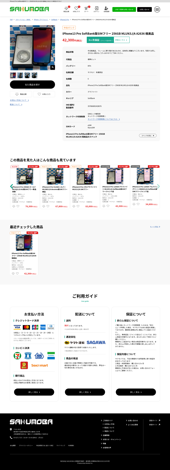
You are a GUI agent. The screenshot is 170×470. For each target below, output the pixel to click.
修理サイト (154, 424)
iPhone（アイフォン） (41, 20)
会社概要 (13, 445)
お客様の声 (106, 447)
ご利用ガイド (107, 420)
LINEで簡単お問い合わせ (124, 9)
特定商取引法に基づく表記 (44, 445)
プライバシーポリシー (26, 445)
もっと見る (155, 227)
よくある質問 (132, 424)
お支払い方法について (19, 100)
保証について (108, 431)
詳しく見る (34, 392)
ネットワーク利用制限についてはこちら (104, 119)
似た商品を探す (32, 84)
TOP (11, 20)
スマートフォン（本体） (23, 20)
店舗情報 (105, 435)
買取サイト (154, 420)
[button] (11, 186)
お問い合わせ (144, 9)
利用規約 (71, 445)
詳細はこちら (120, 40)
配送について (16, 104)
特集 (103, 443)
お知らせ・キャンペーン (111, 439)
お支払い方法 (108, 424)
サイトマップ (61, 445)
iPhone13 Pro (64, 20)
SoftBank (54, 20)
